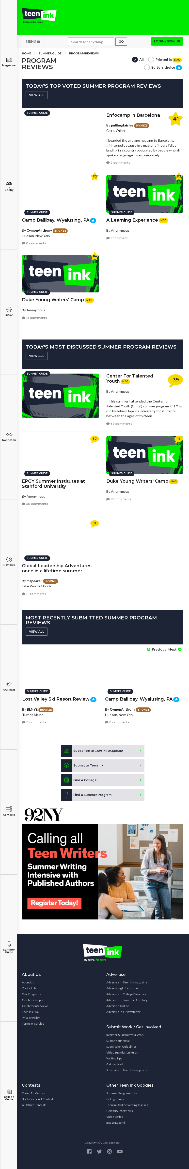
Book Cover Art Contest (37, 1098)
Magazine (9, 62)
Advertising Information (122, 988)
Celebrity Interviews (35, 1005)
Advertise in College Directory (126, 993)
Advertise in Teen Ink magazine (126, 982)
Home (26, 54)
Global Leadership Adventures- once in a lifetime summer (57, 568)
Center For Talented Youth (129, 379)
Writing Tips (114, 1058)
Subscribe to (92, 750)
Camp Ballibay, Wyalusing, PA (55, 220)
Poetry (9, 187)
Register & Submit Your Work (125, 1034)
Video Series (114, 1116)
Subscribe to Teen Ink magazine (126, 1069)
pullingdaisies (122, 126)
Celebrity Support (33, 999)
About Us (28, 982)
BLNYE (32, 709)
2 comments (118, 163)
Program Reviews (84, 54)
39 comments (119, 424)
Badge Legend (115, 1122)
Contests (9, 811)
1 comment (117, 238)
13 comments (34, 317)
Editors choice (166, 67)
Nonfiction (9, 437)
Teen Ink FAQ (30, 1011)
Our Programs (31, 993)
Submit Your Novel (118, 1040)
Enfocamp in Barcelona (133, 115)
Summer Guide (9, 947)
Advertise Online (117, 1005)
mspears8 (34, 580)
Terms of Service (33, 1023)
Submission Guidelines (121, 1046)
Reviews (9, 561)
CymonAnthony (39, 230)
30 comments (35, 503)
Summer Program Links (121, 1092)
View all (36, 95)
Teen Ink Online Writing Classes (127, 1104)
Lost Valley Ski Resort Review (56, 699)
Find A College (78, 780)
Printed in (169, 60)
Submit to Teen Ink (82, 765)
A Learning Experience (132, 220)
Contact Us (29, 988)
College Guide (9, 1095)
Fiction (9, 312)
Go (121, 42)
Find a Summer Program (86, 795)
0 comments (34, 243)
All (141, 60)
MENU (33, 42)
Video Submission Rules (122, 1052)
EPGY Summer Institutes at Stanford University (53, 483)
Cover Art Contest (34, 1092)
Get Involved (114, 1064)
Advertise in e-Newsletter (123, 1011)
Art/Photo (9, 686)
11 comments (34, 593)
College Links (115, 1098)
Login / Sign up (167, 42)
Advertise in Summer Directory (126, 999)
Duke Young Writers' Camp (53, 299)
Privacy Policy (31, 1017)
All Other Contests (34, 1104)
